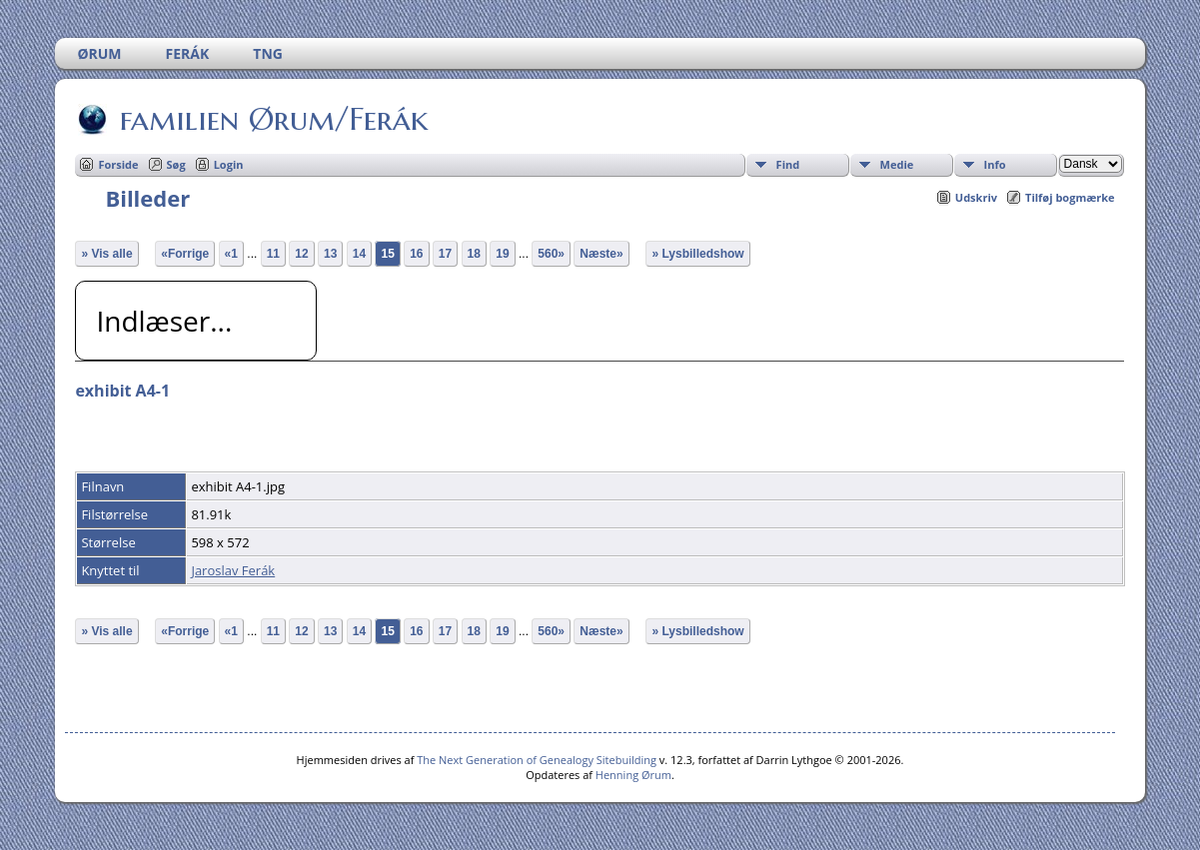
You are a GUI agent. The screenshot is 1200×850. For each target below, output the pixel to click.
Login (229, 164)
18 (474, 254)
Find (788, 164)
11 (273, 254)
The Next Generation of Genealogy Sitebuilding (536, 759)
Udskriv (976, 197)
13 (330, 254)
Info (995, 164)
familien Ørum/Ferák (273, 119)
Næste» (601, 254)
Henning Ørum (633, 774)
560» (551, 254)
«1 (231, 254)
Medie (897, 164)
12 (301, 254)
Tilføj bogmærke (1070, 197)
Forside (118, 164)
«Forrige (185, 254)
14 (359, 254)
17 (445, 254)
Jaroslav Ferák (233, 570)
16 (416, 254)
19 (502, 254)
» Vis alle (106, 254)
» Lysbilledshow (697, 254)
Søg (176, 164)
